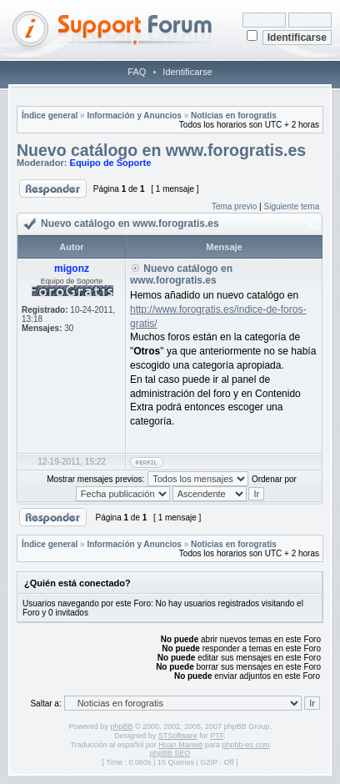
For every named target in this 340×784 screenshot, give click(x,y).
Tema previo (234, 206)
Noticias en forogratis (234, 115)
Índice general (50, 115)
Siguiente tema (292, 206)
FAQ (137, 72)
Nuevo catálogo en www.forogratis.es (161, 150)
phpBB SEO (170, 753)
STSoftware (178, 735)
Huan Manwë (180, 745)
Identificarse (187, 72)
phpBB (121, 726)
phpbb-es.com (245, 745)
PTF (216, 735)
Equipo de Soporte (111, 163)
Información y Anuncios (134, 115)
